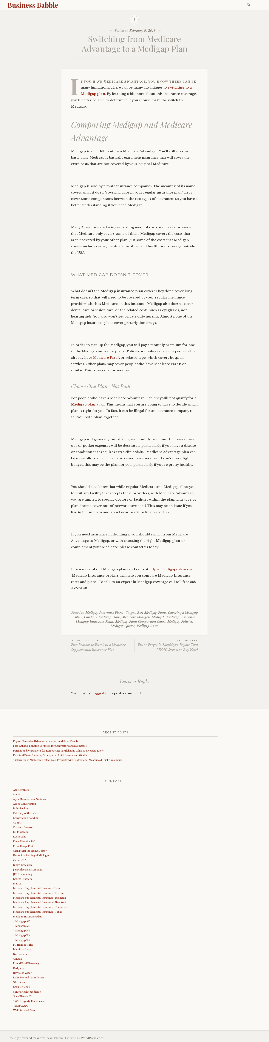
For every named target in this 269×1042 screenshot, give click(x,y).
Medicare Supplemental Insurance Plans (36, 888)
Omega (17, 958)
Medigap (158, 617)
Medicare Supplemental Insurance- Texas (37, 911)
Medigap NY (22, 930)
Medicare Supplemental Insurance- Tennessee (40, 907)
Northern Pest (21, 954)
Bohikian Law (21, 808)
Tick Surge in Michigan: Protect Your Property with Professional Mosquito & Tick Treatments (67, 760)
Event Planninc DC (24, 841)
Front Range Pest (23, 846)
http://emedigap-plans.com (171, 569)
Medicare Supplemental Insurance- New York (39, 902)
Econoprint (19, 836)
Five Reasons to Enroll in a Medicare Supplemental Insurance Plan (102, 645)
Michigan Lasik (22, 949)
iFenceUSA (19, 860)
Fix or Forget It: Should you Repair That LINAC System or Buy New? (166, 645)
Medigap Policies (179, 622)
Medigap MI (22, 926)
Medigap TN (22, 935)
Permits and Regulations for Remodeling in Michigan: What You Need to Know (58, 750)
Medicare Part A (106, 358)
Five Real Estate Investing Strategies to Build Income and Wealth (50, 755)
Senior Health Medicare (27, 991)
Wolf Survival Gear (24, 1010)
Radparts (18, 968)
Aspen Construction (24, 803)
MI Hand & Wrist (23, 944)
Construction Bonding (25, 818)
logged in (101, 693)
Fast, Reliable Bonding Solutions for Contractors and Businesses (50, 745)
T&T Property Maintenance (29, 1001)
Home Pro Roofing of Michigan (31, 855)
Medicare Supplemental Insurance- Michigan (39, 897)
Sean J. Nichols (21, 987)
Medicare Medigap (136, 617)
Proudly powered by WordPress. (30, 1038)
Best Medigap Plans (151, 613)
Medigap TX (22, 940)
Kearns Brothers (22, 879)
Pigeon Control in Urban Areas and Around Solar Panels (45, 741)
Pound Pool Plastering (26, 963)
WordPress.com (92, 1038)
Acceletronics (21, 789)
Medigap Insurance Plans (104, 613)
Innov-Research (22, 865)
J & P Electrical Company (27, 869)
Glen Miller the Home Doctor (30, 850)
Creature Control (23, 827)
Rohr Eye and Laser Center (28, 977)
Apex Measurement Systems (29, 799)
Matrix (17, 883)
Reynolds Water (22, 973)
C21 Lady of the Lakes (25, 813)
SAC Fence (19, 982)
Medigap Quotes (122, 626)
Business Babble (32, 4)
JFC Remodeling (22, 874)
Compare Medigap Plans (102, 617)
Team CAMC (20, 1005)
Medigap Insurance (180, 617)
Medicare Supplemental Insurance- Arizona (38, 893)
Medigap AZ (22, 921)
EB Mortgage (20, 832)
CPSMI (17, 822)
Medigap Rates (147, 626)
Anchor (17, 794)
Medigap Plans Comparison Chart (140, 622)
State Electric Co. (23, 996)
